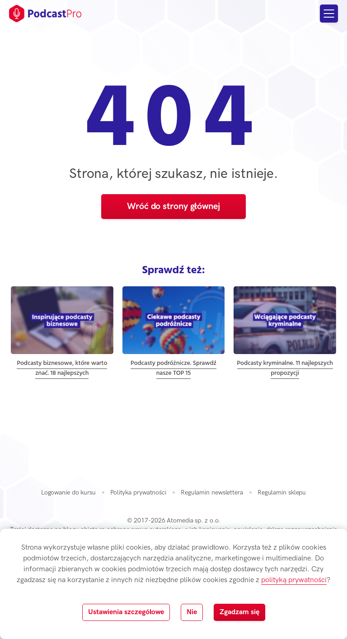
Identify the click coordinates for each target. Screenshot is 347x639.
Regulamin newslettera (212, 492)
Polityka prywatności (138, 492)
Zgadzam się (239, 612)
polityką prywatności (294, 580)
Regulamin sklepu (282, 492)
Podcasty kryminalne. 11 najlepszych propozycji (285, 368)
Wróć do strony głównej (173, 206)
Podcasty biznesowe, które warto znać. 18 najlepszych (62, 368)
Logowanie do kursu (68, 492)
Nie (192, 612)
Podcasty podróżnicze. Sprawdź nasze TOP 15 (173, 368)
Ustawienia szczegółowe (126, 612)
